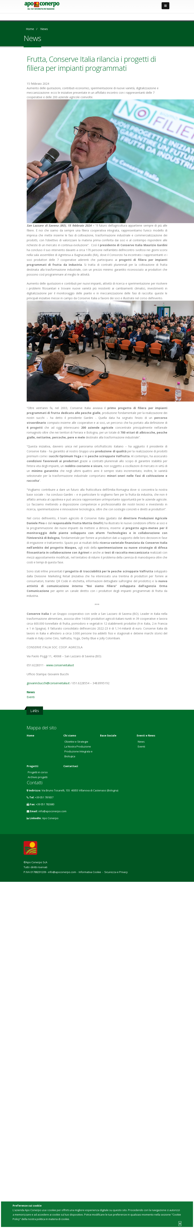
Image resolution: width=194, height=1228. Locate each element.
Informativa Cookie (90, 872)
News (44, 29)
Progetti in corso (38, 772)
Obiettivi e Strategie (76, 741)
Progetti (32, 766)
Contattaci (70, 766)
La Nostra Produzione (77, 746)
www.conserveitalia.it (60, 665)
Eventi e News (146, 735)
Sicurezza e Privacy (116, 872)
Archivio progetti (37, 777)
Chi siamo (69, 735)
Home (30, 29)
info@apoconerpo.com (52, 811)
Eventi (31, 697)
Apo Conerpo (50, 818)
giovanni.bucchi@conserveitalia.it (48, 683)
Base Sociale (108, 735)
